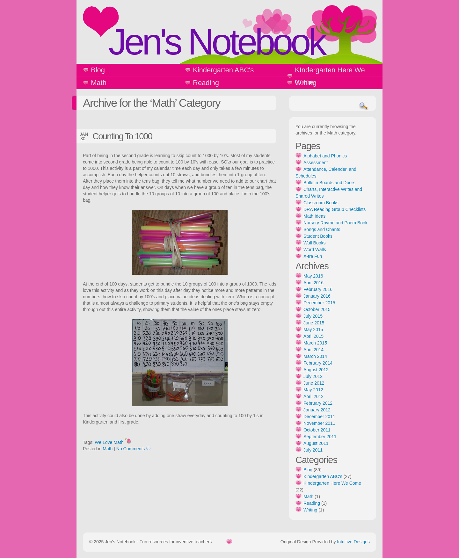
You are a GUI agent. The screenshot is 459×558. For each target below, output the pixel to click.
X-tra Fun (312, 256)
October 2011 (317, 429)
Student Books (317, 236)
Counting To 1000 (122, 136)
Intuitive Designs (353, 541)
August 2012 (316, 369)
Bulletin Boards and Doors (329, 182)
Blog (98, 70)
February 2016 (317, 289)
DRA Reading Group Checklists (334, 209)
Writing (306, 83)
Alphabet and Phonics (325, 155)
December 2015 (319, 302)
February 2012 (317, 403)
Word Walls (314, 249)
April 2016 (313, 282)
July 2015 (313, 316)
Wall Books (314, 242)
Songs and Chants (321, 229)
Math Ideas (314, 216)
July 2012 (313, 376)
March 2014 (315, 356)
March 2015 (315, 342)
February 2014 (317, 363)
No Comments (130, 448)
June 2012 (313, 383)
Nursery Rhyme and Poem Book (335, 222)
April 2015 (313, 336)
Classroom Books (321, 202)
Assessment (315, 162)
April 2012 (313, 396)
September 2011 (320, 436)
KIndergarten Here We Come (330, 76)
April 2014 (313, 349)
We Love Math (109, 442)
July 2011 (313, 450)
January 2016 (317, 296)
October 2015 (317, 309)
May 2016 (313, 276)
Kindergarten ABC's (223, 70)
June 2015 (313, 322)
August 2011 (316, 443)
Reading (206, 83)
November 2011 (319, 423)
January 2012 (317, 409)
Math (98, 83)
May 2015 (313, 329)
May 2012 (313, 389)
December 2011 (319, 416)
